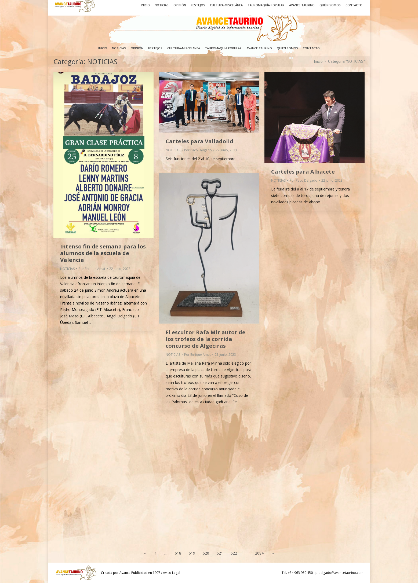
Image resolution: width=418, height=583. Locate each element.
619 (192, 553)
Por (92, 268)
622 (234, 553)
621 (220, 553)
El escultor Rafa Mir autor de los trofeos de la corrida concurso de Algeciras (205, 339)
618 (178, 553)
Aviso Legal (171, 572)
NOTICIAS (67, 268)
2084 (259, 553)
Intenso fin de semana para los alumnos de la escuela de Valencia (103, 253)
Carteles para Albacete (303, 171)
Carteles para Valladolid (199, 141)
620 (206, 553)
